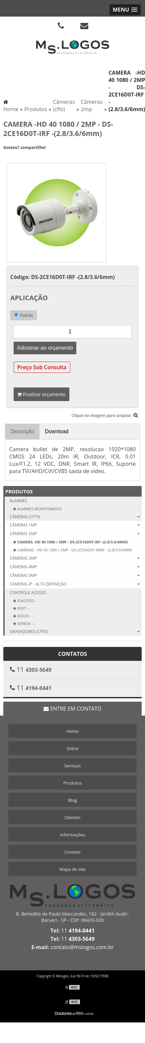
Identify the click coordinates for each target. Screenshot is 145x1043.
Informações (72, 835)
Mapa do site (72, 869)
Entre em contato (72, 708)
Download (56, 431)
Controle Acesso (28, 592)
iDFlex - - (24, 615)
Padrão (23, 315)
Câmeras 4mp (76, 567)
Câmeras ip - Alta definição (76, 584)
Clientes (72, 817)
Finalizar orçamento (41, 394)
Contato (72, 852)
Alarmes (18, 501)
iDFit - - (23, 608)
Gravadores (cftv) (76, 631)
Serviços (72, 766)
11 (78, 930)
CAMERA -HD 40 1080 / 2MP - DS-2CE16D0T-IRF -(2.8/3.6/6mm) (72, 541)
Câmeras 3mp (76, 558)
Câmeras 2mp (76, 533)
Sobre (73, 748)
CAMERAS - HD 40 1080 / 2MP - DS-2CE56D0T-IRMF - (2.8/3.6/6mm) (74, 549)
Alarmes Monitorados (39, 508)
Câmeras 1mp (76, 525)
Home (72, 731)
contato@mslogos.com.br (81, 947)
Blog (72, 800)
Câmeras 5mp (76, 575)
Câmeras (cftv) (76, 517)
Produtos (19, 491)
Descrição (22, 431)
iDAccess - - (27, 600)
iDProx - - (25, 623)
